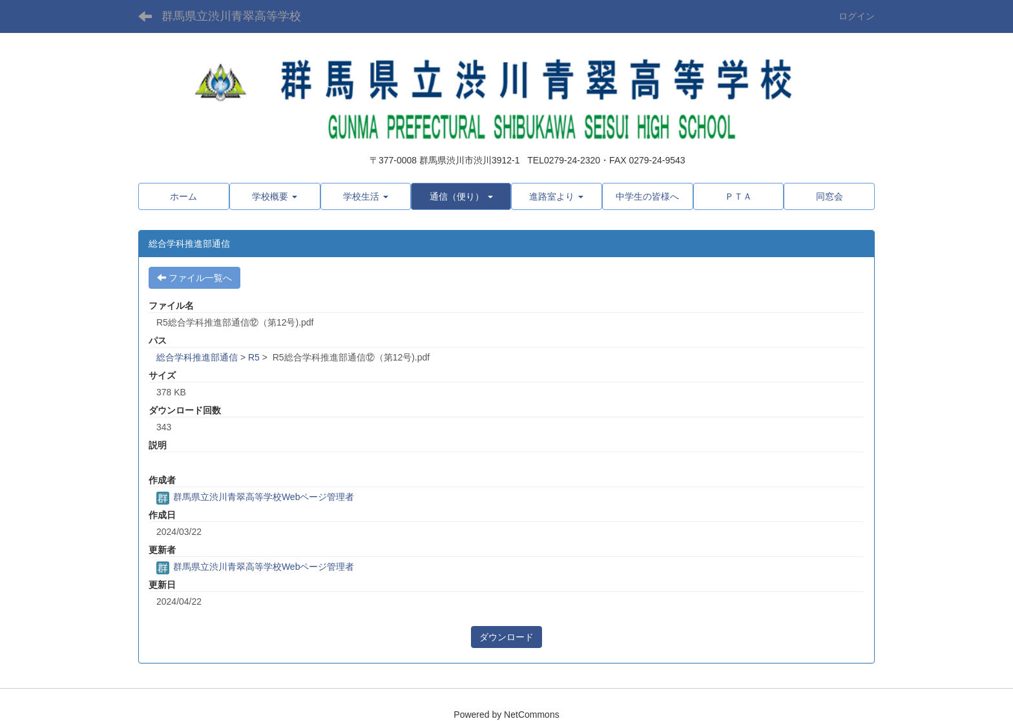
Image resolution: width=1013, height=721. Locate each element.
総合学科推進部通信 (197, 357)
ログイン (857, 16)
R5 (254, 357)
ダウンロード (506, 637)
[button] (275, 196)
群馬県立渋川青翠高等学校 (231, 16)
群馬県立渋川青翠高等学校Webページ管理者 (255, 497)
